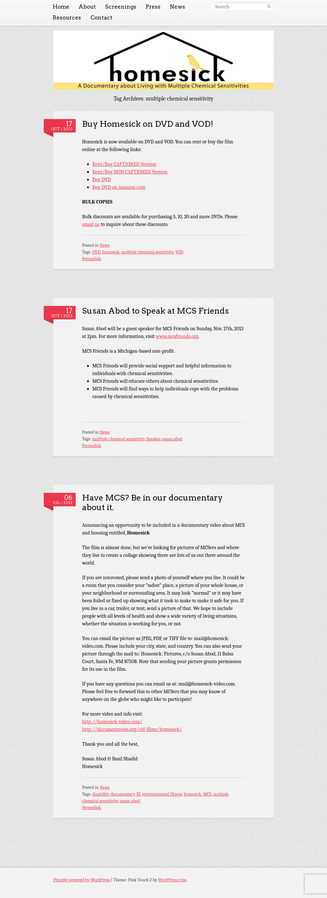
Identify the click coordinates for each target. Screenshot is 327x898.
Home (61, 7)
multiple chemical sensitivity (147, 252)
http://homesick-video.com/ (112, 722)
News (177, 7)
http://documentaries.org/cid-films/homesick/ (132, 729)
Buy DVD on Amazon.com (118, 187)
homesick (111, 252)
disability (100, 794)
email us (91, 224)
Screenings (120, 7)
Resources (67, 17)
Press (153, 7)
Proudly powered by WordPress (81, 880)
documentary (123, 794)
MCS (207, 794)
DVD (96, 252)
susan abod (172, 439)
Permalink (91, 258)
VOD (179, 252)
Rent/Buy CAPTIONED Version (124, 164)
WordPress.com (172, 880)
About (87, 7)
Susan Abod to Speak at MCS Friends (155, 311)
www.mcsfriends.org (177, 336)
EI (138, 794)
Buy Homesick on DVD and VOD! (147, 124)
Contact (101, 17)
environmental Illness (162, 794)
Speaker (153, 439)
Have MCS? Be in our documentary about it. (152, 502)
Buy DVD (101, 179)
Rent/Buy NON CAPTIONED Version (130, 172)
